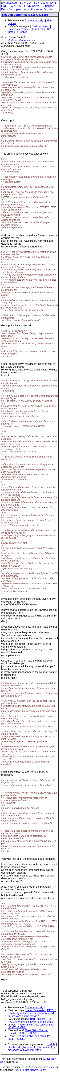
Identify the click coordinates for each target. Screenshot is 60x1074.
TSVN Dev (14, 6)
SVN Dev (25, 2)
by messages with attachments (31, 1048)
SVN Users (41, 2)
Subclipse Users (18, 9)
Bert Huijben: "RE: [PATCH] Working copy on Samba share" (31, 1020)
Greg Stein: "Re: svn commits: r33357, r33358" (28, 1032)
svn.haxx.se (9, 2)
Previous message (18, 29)
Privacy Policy (46, 1067)
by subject (29, 1047)
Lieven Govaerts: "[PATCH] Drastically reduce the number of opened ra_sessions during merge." (32, 1013)
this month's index (42, 9)
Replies (23, 32)
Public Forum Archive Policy (29, 1070)
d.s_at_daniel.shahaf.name (18, 40)
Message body (34, 20)
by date (51, 1044)
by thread (14, 1047)
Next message (40, 26)
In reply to (38, 29)
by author (43, 1047)
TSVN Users (31, 6)
